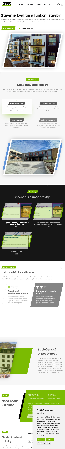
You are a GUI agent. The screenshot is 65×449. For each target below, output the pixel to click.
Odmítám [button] (49, 439)
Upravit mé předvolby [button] (44, 443)
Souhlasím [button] (41, 439)
